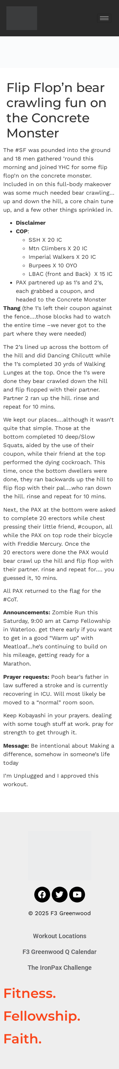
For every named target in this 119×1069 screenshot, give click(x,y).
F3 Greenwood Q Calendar (59, 952)
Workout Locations (59, 936)
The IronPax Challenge (60, 967)
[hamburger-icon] (104, 18)
